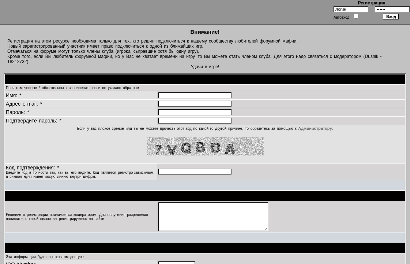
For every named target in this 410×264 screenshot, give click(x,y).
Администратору (315, 128)
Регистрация (371, 3)
